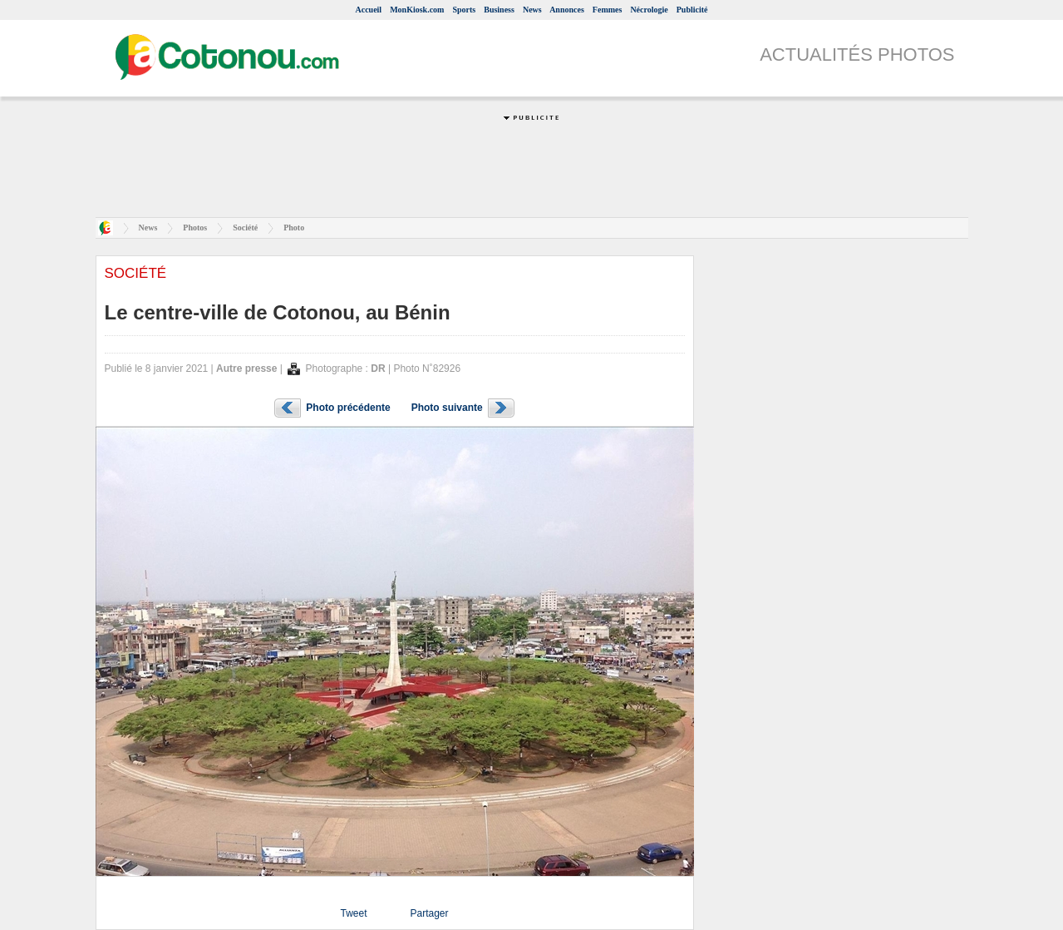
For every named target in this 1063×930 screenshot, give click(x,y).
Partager (429, 913)
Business (499, 9)
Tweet (353, 913)
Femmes (608, 9)
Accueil (368, 9)
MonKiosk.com (417, 9)
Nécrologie (648, 9)
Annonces (566, 9)
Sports (463, 9)
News (532, 9)
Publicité (692, 9)
